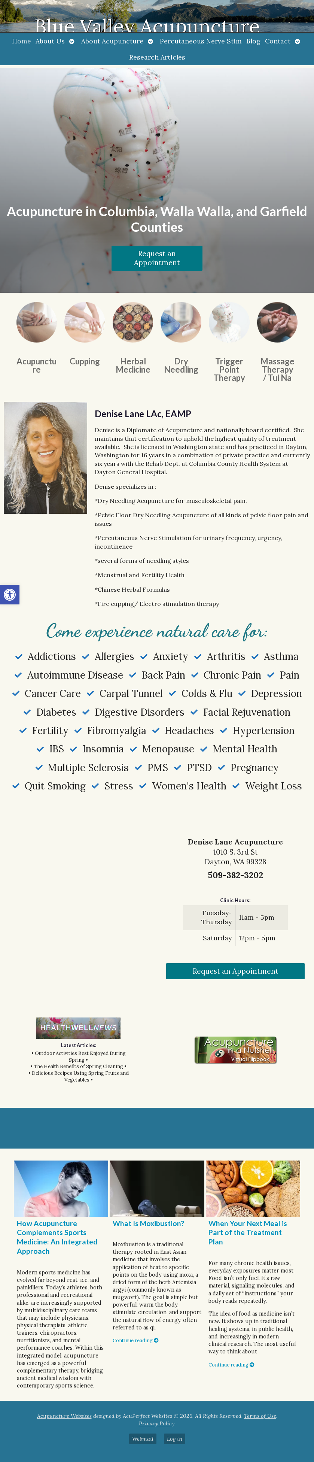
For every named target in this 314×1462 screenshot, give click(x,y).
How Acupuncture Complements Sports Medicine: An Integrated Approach (57, 1237)
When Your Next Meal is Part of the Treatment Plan (247, 1232)
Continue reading (136, 1340)
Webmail (142, 1438)
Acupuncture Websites (64, 1416)
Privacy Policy (156, 1423)
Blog (253, 41)
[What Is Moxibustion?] (157, 1189)
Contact (277, 41)
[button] (9, 594)
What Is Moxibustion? (148, 1223)
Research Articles (157, 57)
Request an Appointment (157, 258)
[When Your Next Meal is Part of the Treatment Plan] (253, 1189)
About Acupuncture (112, 41)
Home (21, 41)
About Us (50, 41)
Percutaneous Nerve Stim (201, 41)
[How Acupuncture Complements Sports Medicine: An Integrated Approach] (61, 1189)
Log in (174, 1438)
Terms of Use (260, 1416)
